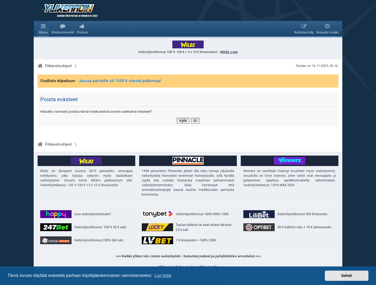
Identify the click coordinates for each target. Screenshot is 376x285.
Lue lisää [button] (162, 275)
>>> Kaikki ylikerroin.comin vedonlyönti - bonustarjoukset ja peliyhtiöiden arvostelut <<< (188, 256)
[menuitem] (62, 29)
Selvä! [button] (346, 275)
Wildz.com (229, 52)
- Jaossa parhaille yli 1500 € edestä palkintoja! (118, 80)
